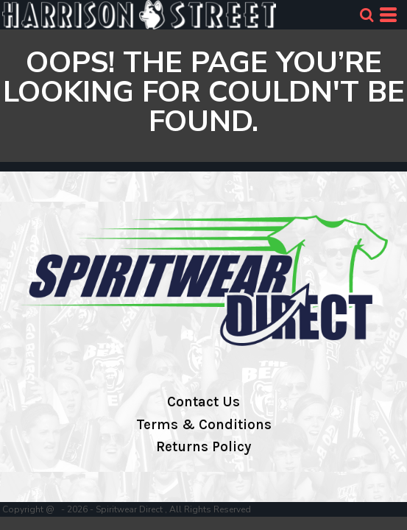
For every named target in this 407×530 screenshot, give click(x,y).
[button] (366, 14)
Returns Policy (203, 447)
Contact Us (203, 402)
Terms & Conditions (204, 425)
